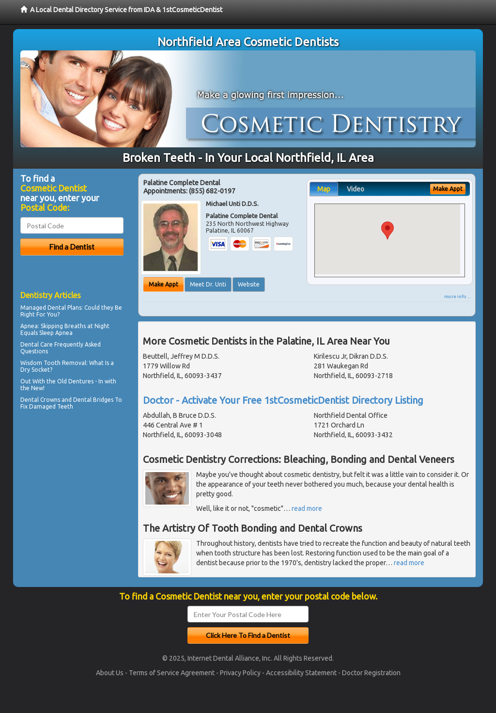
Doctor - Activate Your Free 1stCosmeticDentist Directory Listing (283, 400)
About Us (110, 673)
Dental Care (36, 344)
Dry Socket (35, 369)
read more (307, 508)
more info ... (457, 296)
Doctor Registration (371, 673)
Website (249, 284)
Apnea (29, 326)
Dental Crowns (40, 399)
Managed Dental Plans (50, 307)
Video (355, 189)
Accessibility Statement (301, 673)
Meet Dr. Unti (208, 284)
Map (323, 189)
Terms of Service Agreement (172, 673)
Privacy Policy (240, 673)
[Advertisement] (70, 497)
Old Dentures (75, 381)
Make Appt (163, 284)
